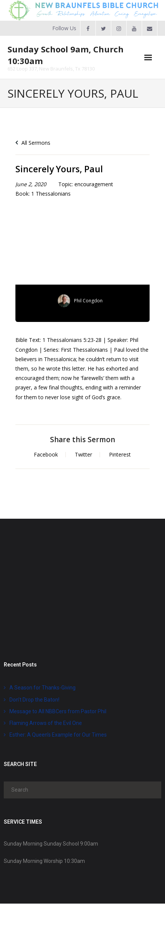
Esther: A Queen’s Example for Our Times (58, 735)
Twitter (83, 454)
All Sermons (32, 142)
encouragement (93, 184)
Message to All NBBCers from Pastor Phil (57, 711)
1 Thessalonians (51, 193)
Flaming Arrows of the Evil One (45, 723)
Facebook (46, 454)
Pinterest (120, 454)
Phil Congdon (88, 300)
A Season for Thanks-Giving (42, 688)
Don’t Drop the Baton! (34, 700)
